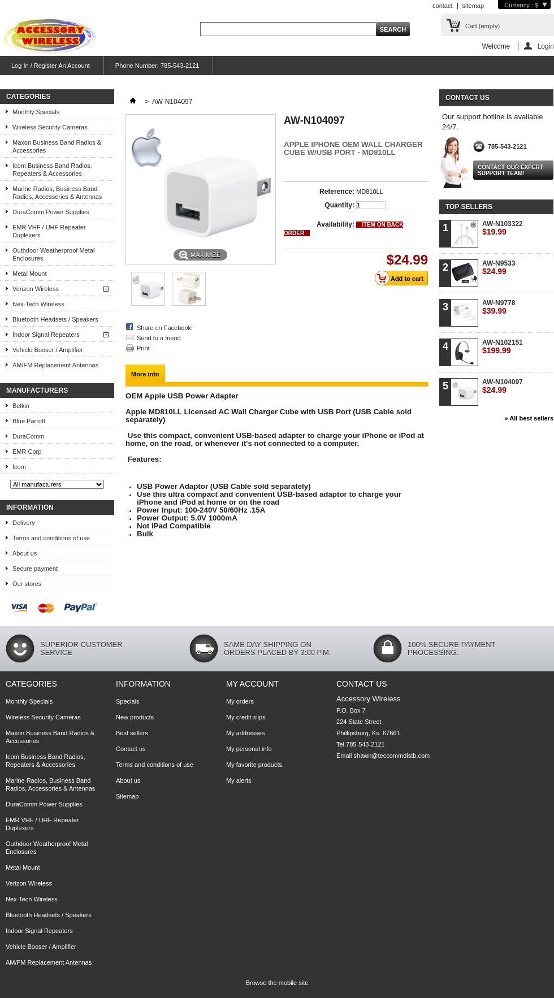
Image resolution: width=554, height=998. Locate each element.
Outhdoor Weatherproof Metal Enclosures (53, 254)
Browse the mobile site (277, 982)
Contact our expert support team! (510, 170)
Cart (482, 26)
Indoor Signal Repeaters (46, 334)
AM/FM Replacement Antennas (55, 365)
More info (145, 374)
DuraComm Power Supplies (50, 212)
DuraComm (28, 436)
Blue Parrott (28, 421)
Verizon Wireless (35, 288)
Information (30, 507)
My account (252, 683)
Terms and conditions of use (51, 538)
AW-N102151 (502, 347)
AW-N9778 (498, 307)
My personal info (249, 748)
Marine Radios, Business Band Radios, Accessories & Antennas (57, 192)
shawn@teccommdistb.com (392, 755)
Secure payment (35, 568)
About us (24, 553)
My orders (240, 701)
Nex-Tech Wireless (38, 304)
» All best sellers (529, 418)
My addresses (245, 733)
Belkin (20, 405)
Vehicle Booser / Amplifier (47, 349)
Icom (19, 466)
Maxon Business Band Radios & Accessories (56, 146)
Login (546, 46)
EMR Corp (26, 451)
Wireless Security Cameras (50, 127)
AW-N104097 (502, 386)
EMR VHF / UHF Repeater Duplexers (49, 231)
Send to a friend (159, 338)
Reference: (336, 192)
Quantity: (339, 205)
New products (135, 717)
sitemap (473, 5)
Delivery (23, 522)
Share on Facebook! (165, 327)
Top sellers (468, 207)
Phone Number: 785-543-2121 (157, 65)
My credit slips (246, 717)
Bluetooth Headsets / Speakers (55, 319)
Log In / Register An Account (50, 65)
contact (442, 5)
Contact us (131, 748)
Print (143, 348)
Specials (128, 701)
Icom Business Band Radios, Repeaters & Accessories (52, 169)
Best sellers (132, 733)
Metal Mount (29, 273)
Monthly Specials (35, 112)
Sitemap (127, 796)
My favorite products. (255, 764)
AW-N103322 (502, 228)
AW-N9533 (498, 267)
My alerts (239, 780)
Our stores (26, 583)
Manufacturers (37, 390)
